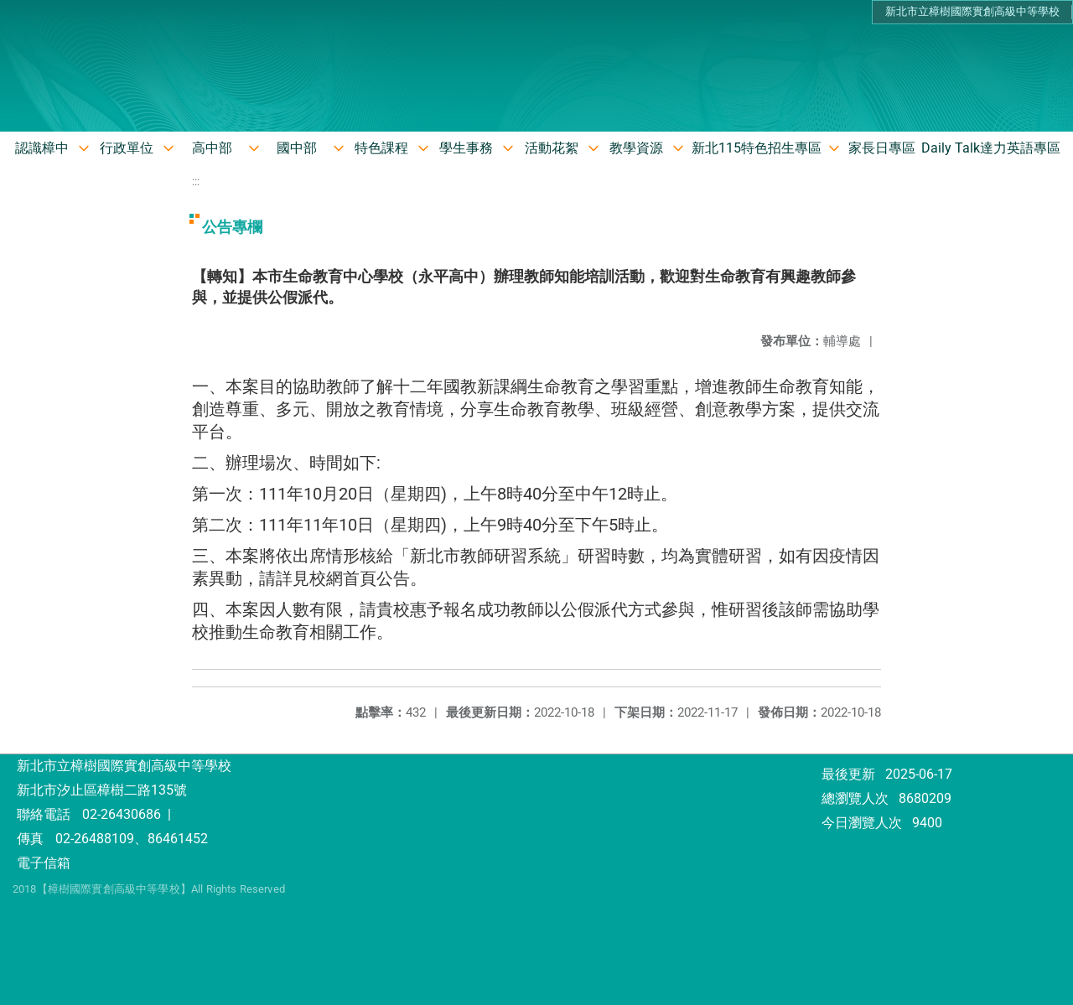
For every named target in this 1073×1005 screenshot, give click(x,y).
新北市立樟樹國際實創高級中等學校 (972, 11)
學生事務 (466, 148)
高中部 (212, 148)
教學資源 (636, 148)
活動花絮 (551, 148)
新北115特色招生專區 (757, 148)
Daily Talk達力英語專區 (990, 148)
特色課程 (381, 148)
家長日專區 (881, 148)
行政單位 (126, 148)
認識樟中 (42, 148)
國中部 (297, 148)
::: (196, 181)
